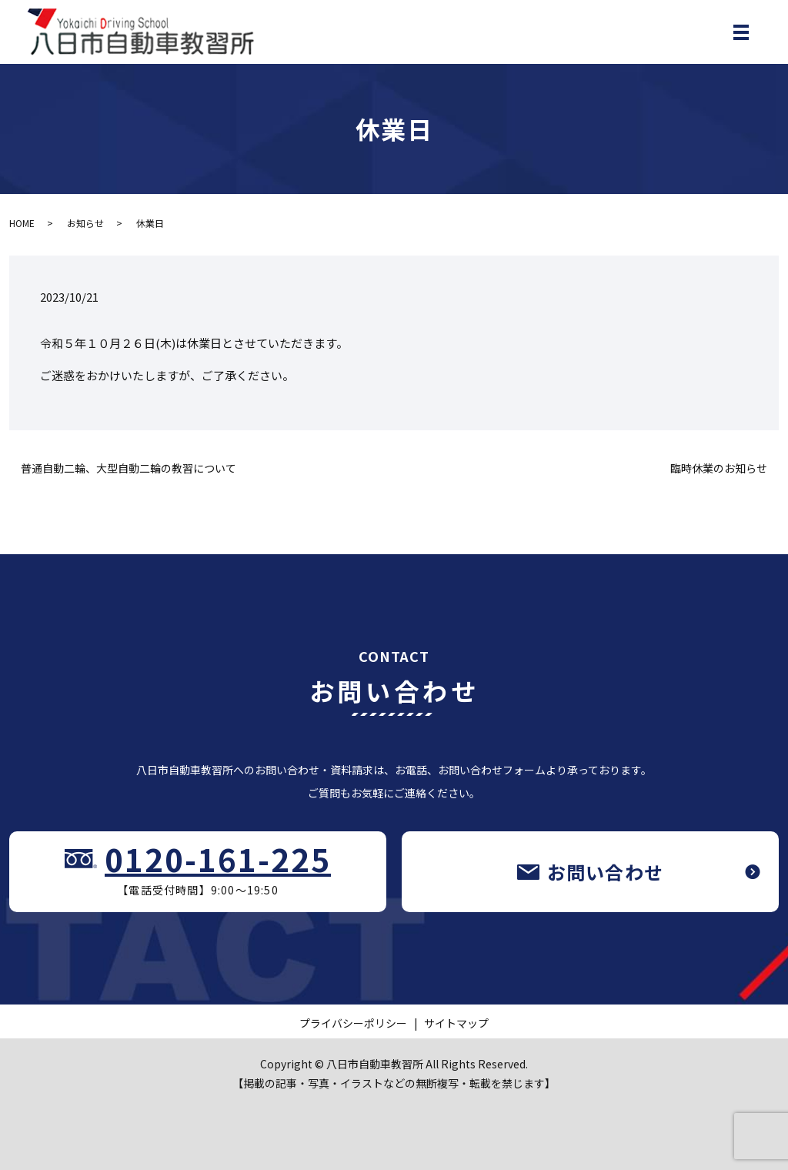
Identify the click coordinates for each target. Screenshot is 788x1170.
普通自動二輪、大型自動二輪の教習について (128, 468)
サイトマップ (456, 1023)
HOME (22, 222)
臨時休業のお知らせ (718, 468)
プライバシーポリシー (353, 1023)
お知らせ (85, 222)
